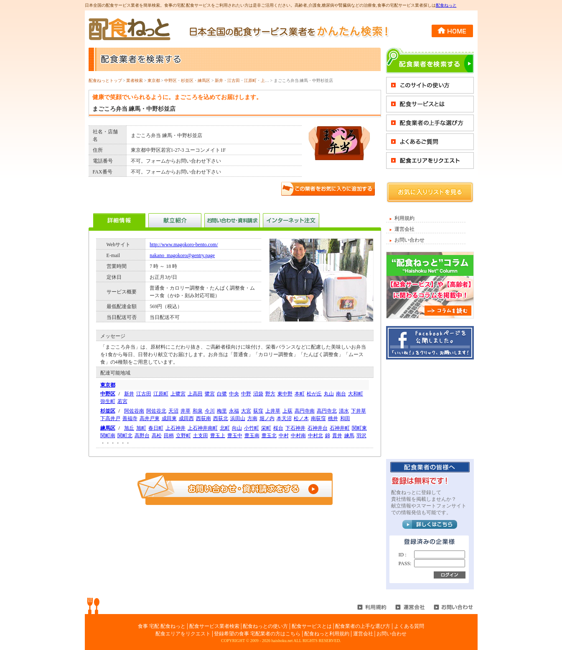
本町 (300, 394)
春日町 (155, 428)
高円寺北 (327, 411)
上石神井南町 (203, 428)
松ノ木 (301, 418)
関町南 (107, 435)
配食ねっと (446, 5)
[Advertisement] (430, 409)
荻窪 (258, 411)
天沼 (173, 411)
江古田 (233, 80)
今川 (210, 411)
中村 (284, 435)
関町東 (359, 428)
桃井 (333, 418)
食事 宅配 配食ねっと (162, 626)
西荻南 (203, 418)
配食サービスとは (312, 626)
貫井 (337, 435)
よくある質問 (409, 626)
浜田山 (237, 418)
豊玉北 (269, 435)
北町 (225, 428)
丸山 (329, 394)
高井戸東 (150, 418)
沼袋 (258, 394)
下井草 (358, 411)
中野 (246, 394)
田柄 (169, 435)
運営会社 (404, 229)
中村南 (298, 435)
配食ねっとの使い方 (265, 626)
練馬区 (204, 80)
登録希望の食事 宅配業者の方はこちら (257, 634)
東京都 (153, 80)
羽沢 (361, 435)
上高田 (195, 394)
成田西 (186, 418)
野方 (270, 394)
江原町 (250, 80)
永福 (234, 411)
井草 (186, 411)
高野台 (142, 435)
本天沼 (284, 418)
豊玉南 (251, 435)
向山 (237, 428)
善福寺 (129, 418)
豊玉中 (234, 435)
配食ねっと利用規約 (326, 634)
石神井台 (318, 428)
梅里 (222, 411)
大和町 (355, 394)
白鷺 (222, 394)
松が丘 (314, 394)
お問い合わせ (409, 240)
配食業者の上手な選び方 (362, 626)
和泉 (198, 411)
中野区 (170, 80)
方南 (252, 418)
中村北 (315, 435)
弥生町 (107, 401)
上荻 (287, 411)
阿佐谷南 (134, 411)
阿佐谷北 (156, 411)
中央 (234, 394)
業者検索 (134, 80)
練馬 (349, 435)
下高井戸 (110, 418)
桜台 (278, 428)
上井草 (272, 411)
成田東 (169, 418)
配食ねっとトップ (105, 80)
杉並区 (187, 80)
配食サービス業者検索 (214, 626)
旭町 (141, 428)
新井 (219, 80)
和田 (345, 418)
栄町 (266, 428)
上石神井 (175, 428)
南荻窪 (318, 418)
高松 (157, 435)
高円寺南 (305, 411)
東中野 (284, 394)
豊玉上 (217, 435)
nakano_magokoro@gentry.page (182, 255)
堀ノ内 (267, 418)
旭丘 (129, 428)
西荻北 (220, 418)
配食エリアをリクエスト (183, 634)
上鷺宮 (267, 80)
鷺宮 (210, 394)
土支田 (200, 435)
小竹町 (251, 428)
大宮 (246, 411)
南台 (341, 394)
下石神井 (295, 428)
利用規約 (404, 218)
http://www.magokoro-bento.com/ (184, 244)
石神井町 (340, 428)
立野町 (183, 435)
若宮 (122, 401)
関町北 (124, 435)
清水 (344, 411)
